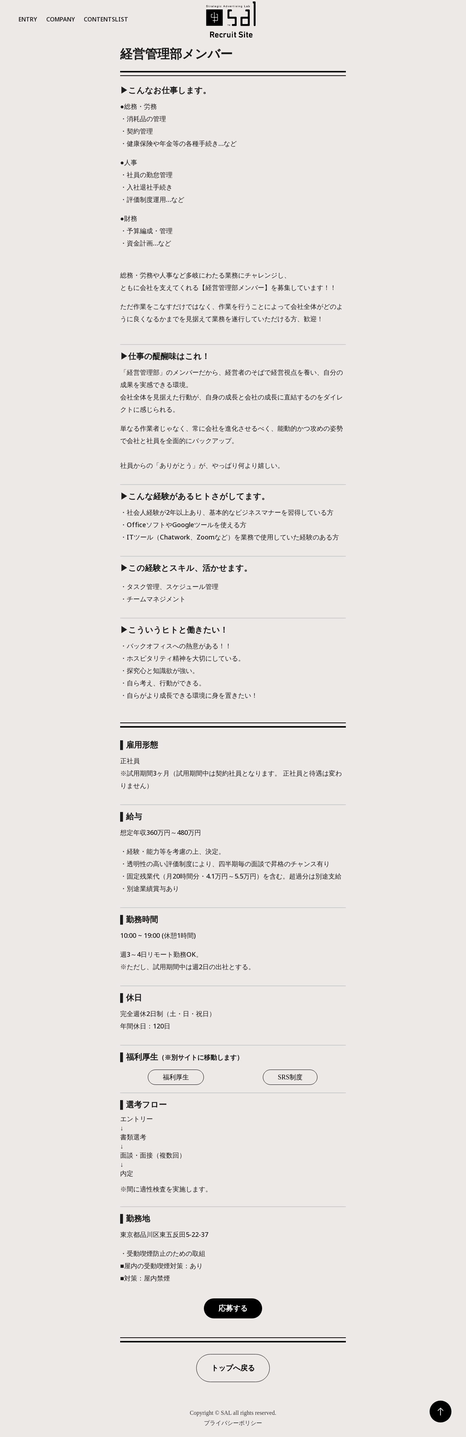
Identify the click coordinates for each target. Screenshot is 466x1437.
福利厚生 (176, 1077)
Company (60, 19)
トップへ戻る (233, 1368)
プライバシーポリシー (233, 1423)
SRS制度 (290, 1077)
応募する (233, 1308)
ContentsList (106, 19)
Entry (28, 19)
